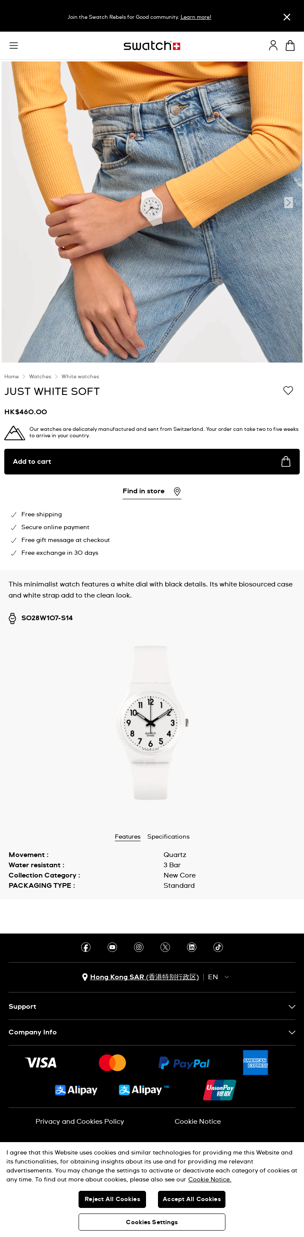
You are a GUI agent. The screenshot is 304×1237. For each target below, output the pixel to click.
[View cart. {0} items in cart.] (290, 45)
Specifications (168, 837)
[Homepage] (152, 45)
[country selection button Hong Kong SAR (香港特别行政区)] (140, 977)
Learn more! (196, 17)
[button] (14, 46)
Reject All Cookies (112, 1199)
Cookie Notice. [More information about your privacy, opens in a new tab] (209, 1180)
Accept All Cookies (192, 1199)
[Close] (287, 17)
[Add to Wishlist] (288, 391)
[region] (152, 467)
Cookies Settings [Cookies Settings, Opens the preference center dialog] (152, 1222)
